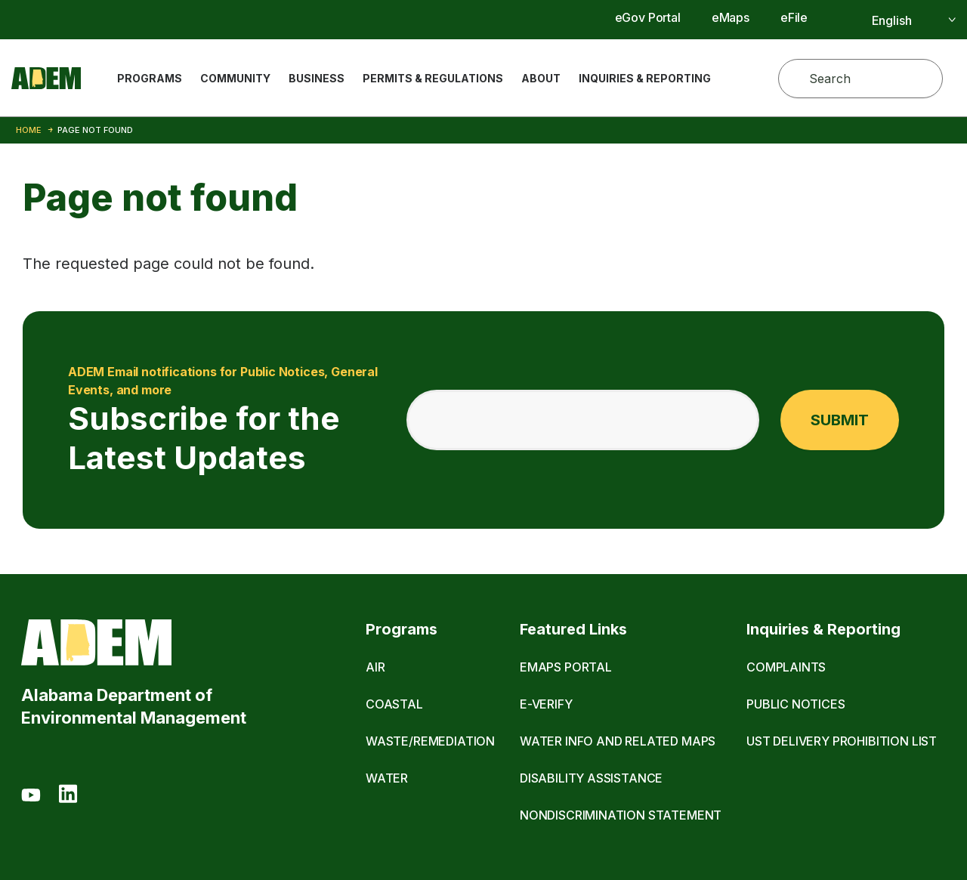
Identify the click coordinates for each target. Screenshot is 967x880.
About (541, 78)
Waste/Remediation (430, 741)
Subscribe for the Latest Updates (228, 420)
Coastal (394, 704)
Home (29, 130)
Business (316, 78)
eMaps (730, 17)
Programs (149, 78)
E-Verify (546, 704)
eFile (794, 17)
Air (375, 667)
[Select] (897, 20)
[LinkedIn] (68, 796)
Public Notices (795, 704)
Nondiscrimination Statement (620, 815)
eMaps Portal (566, 667)
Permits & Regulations (433, 78)
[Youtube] (31, 796)
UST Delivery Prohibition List (841, 741)
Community (235, 78)
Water (387, 778)
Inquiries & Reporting (645, 78)
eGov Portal (648, 17)
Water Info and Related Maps (617, 741)
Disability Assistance (591, 778)
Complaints (786, 667)
